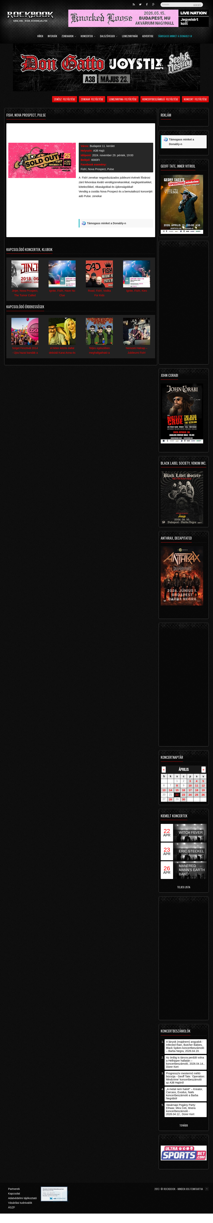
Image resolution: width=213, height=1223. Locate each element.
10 (190, 785)
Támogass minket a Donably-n (175, 36)
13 (164, 790)
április (184, 769)
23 (183, 794)
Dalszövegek (108, 36)
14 (170, 790)
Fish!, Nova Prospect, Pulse (97, 169)
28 (170, 799)
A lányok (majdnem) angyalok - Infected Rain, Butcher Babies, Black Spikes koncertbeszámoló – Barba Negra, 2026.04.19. (185, 1046)
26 (203, 794)
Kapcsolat (14, 1193)
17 (190, 790)
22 (177, 794)
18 (196, 790)
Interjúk (52, 36)
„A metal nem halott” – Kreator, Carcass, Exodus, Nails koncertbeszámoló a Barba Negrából (184, 1094)
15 (177, 790)
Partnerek (14, 1188)
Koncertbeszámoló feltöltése (160, 99)
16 (183, 790)
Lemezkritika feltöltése (123, 99)
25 (196, 794)
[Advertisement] (112, 210)
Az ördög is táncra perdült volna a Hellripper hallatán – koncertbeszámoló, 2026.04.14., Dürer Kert (185, 1062)
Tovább (183, 1125)
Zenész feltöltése (64, 99)
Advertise (147, 36)
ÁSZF (11, 1207)
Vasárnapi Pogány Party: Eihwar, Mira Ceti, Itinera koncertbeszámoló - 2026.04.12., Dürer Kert (181, 1109)
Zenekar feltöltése (92, 99)
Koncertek (88, 36)
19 (203, 790)
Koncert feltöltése (195, 99)
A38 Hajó (98, 150)
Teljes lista (183, 887)
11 (196, 785)
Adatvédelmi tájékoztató (22, 1198)
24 (190, 794)
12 (203, 785)
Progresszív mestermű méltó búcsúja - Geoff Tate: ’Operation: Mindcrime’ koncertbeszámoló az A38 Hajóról (185, 1078)
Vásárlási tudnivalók (20, 1202)
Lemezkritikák (130, 36)
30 (183, 799)
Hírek (40, 36)
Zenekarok (69, 36)
